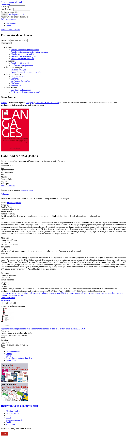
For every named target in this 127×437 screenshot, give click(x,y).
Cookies (9, 422)
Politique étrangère (18, 70)
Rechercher (6, 40)
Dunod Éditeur (12, 360)
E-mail (4, 7)
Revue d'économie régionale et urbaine (26, 72)
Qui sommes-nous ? (14, 351)
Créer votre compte (8, 19)
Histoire (9, 47)
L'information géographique (22, 65)
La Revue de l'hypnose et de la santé (25, 92)
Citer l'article (6, 300)
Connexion (5, 4)
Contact (9, 354)
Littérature (15, 83)
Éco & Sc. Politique (14, 67)
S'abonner (5, 194)
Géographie (10, 61)
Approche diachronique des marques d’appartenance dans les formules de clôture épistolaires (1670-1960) (43, 329)
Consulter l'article (8, 298)
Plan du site (10, 424)
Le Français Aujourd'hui (20, 81)
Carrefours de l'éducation (21, 90)
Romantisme (16, 85)
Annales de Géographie (20, 63)
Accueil (4, 103)
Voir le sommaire (8, 186)
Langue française (18, 76)
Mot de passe (7, 9)
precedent (11, 203)
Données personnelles (14, 420)
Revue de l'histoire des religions (23, 56)
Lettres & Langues (13, 74)
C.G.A (8, 418)
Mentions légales (12, 411)
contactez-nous (27, 190)
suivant (18, 203)
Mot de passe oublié (16, 14)
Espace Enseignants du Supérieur (19, 358)
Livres (8, 25)
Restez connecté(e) (11, 12)
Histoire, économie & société (22, 54)
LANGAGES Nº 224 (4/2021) (47, 103)
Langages (14, 79)
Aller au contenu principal (11, 2)
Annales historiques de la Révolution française (29, 52)
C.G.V (8, 415)
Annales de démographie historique (25, 50)
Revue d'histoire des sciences (22, 59)
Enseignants (11, 23)
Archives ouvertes (13, 413)
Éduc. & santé (11, 88)
